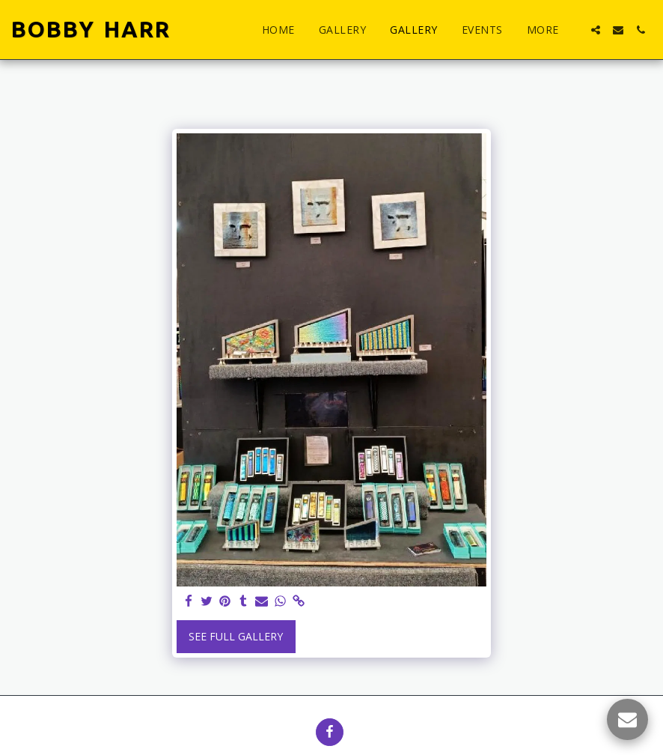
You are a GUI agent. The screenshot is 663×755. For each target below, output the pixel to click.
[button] (595, 30)
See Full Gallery (236, 636)
